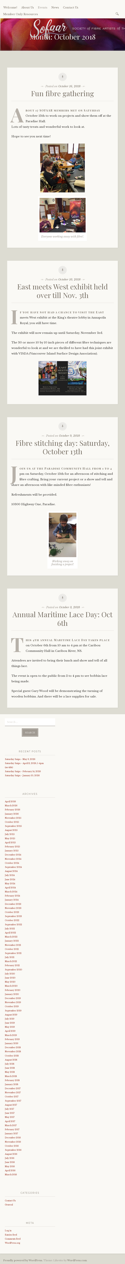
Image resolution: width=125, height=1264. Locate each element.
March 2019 (11, 1035)
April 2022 (10, 932)
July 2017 (9, 1109)
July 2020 (10, 973)
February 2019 (12, 1039)
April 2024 (10, 887)
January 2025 (12, 850)
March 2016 (11, 1174)
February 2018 (12, 1080)
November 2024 (13, 859)
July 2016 (9, 1158)
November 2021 (13, 945)
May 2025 (10, 838)
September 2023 (13, 916)
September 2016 (13, 1150)
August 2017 (11, 1105)
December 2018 (13, 1047)
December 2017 (13, 1088)
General (9, 1204)
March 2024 (11, 891)
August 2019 (11, 1015)
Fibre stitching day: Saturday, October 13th (63, 447)
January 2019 (11, 1043)
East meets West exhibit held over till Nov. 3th (62, 291)
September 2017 (13, 1101)
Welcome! (10, 7)
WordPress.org (12, 1243)
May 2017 (9, 1117)
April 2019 (10, 1031)
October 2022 (12, 920)
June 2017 (9, 1113)
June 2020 (10, 978)
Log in (8, 1230)
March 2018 (11, 1076)
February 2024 (12, 896)
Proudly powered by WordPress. (23, 1260)
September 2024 (13, 867)
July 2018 (9, 1064)
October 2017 (11, 1096)
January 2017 (11, 1133)
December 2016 (13, 1137)
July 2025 (10, 834)
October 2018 (12, 1056)
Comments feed (13, 1239)
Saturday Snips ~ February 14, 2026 (23, 771)
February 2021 (12, 965)
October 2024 (12, 863)
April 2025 (10, 842)
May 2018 (10, 1072)
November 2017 (13, 1092)
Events (42, 7)
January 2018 (11, 1084)
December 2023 (13, 904)
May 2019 (10, 1027)
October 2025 (12, 822)
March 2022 (11, 937)
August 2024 (11, 871)
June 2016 (10, 1162)
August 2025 (11, 830)
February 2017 (12, 1129)
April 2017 (10, 1121)
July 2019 (9, 1019)
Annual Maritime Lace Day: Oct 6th (62, 618)
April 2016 (10, 1170)
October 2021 (12, 949)
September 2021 (13, 953)
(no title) (9, 767)
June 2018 (10, 1068)
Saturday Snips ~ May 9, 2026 (20, 759)
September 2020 (13, 969)
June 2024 (10, 879)
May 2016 (10, 1166)
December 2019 (13, 998)
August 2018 (11, 1060)
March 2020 (11, 986)
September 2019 (13, 1010)
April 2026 (10, 801)
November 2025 (13, 818)
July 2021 (9, 957)
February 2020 (12, 990)
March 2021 (11, 961)
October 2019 (12, 1006)
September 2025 (13, 826)
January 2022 (12, 941)
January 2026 (12, 814)
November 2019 (13, 1002)
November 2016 (13, 1142)
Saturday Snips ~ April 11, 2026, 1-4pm (24, 763)
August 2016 (11, 1154)
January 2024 (12, 900)
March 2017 (11, 1125)
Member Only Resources (20, 14)
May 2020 (10, 982)
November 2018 (13, 1051)
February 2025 (12, 846)
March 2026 (11, 805)
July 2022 (10, 928)
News (55, 7)
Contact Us (70, 7)
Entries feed (11, 1235)
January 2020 (12, 994)
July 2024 (10, 875)
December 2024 (13, 855)
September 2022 (13, 924)
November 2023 (13, 908)
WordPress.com (77, 1260)
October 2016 (12, 1146)
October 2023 (12, 912)
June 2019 (10, 1023)
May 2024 (10, 883)
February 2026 (12, 809)
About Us (27, 7)
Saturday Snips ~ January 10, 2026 (22, 775)
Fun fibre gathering (62, 93)
